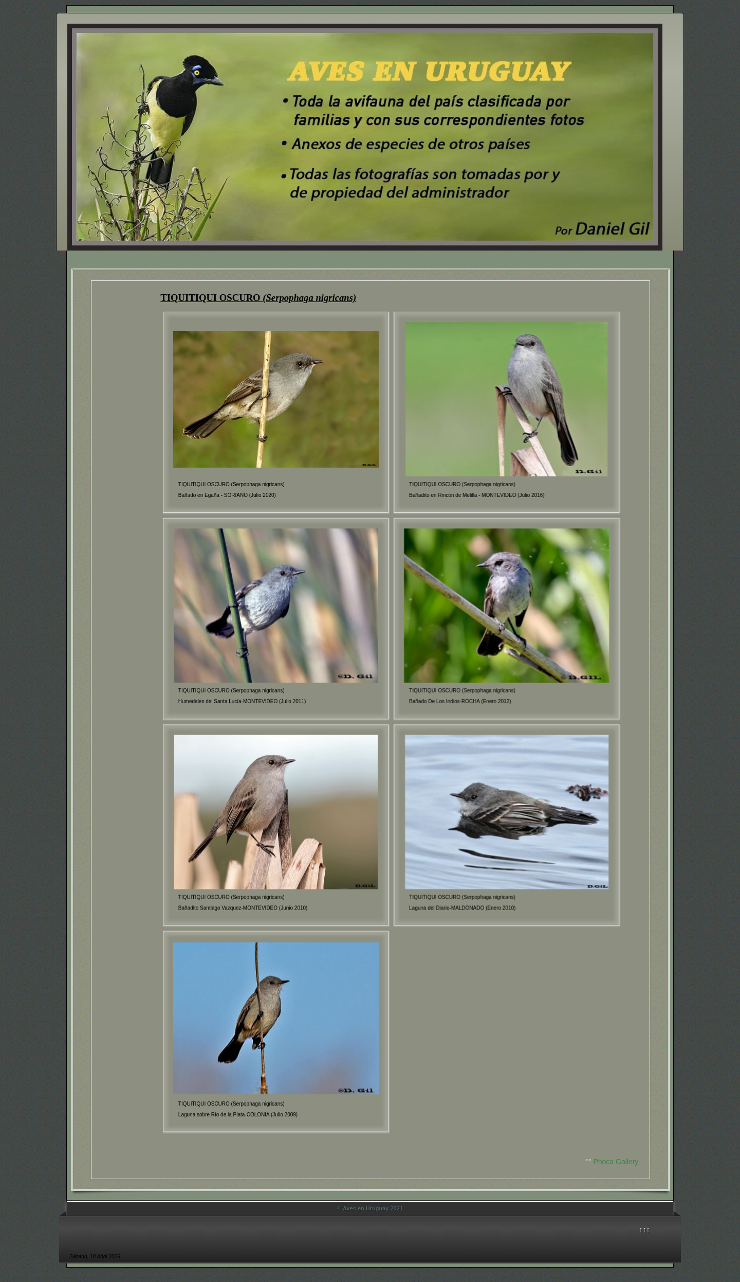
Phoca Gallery (615, 1162)
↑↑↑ (644, 1229)
